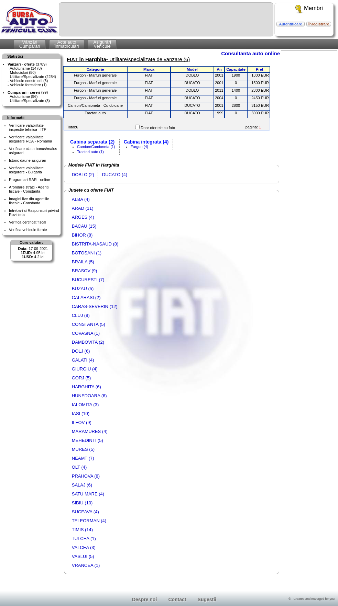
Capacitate (236, 69)
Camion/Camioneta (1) (96, 147)
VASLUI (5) (83, 556)
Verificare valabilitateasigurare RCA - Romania (30, 139)
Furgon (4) (139, 147)
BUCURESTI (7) (88, 279)
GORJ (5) (81, 377)
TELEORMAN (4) (89, 520)
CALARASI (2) (86, 297)
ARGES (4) (83, 217)
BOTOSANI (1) (86, 252)
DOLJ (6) (81, 351)
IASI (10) (80, 413)
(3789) (27, 64)
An (219, 69)
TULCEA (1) (84, 538)
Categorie (95, 69)
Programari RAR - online (29, 180)
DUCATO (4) (114, 174)
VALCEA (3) (84, 547)
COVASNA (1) (86, 333)
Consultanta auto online (250, 53)
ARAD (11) (83, 208)
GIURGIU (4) (85, 368)
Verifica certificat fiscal (27, 222)
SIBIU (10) (82, 502)
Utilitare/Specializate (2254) (33, 77)
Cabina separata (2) (92, 142)
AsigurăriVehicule (102, 44)
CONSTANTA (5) (88, 324)
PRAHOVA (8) (86, 476)
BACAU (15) (84, 226)
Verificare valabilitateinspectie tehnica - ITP (27, 127)
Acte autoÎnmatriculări (67, 44)
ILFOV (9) (81, 422)
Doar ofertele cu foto (158, 128)
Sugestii (207, 599)
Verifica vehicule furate (28, 230)
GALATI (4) (83, 360)
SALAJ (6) (82, 485)
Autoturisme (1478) (26, 68)
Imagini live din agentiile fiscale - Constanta (29, 201)
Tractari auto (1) (90, 152)
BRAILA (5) (83, 261)
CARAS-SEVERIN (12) (95, 306)
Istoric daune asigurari (27, 160)
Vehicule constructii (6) (29, 81)
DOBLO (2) (83, 174)
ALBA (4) (81, 199)
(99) (28, 92)
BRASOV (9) (84, 270)
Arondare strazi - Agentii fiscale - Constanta (29, 189)
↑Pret (258, 69)
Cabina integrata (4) (146, 142)
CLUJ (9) (81, 315)
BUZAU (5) (83, 288)
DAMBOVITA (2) (88, 342)
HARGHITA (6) (86, 386)
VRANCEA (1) (86, 565)
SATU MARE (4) (88, 493)
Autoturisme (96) (23, 96)
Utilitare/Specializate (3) (30, 101)
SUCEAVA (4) (85, 511)
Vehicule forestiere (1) (28, 85)
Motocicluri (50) (23, 72)
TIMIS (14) (82, 529)
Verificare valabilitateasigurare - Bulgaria (26, 170)
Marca (148, 69)
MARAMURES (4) (90, 431)
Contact (177, 599)
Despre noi (144, 599)
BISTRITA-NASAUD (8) (95, 244)
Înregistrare (318, 24)
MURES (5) (83, 449)
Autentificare (290, 24)
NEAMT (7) (83, 458)
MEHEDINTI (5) (87, 440)
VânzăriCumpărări (29, 44)
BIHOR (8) (82, 235)
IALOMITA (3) (85, 404)
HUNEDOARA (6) (89, 395)
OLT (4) (79, 467)
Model (192, 69)
